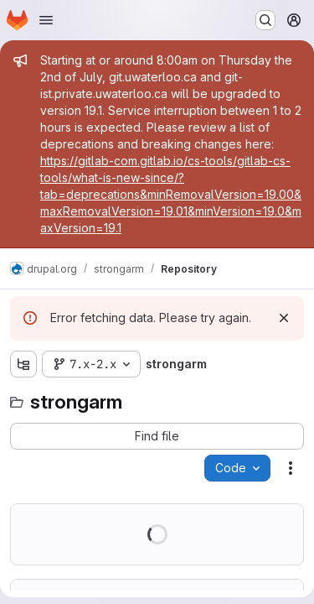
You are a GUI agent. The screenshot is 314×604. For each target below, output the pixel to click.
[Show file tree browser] (23, 364)
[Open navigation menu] (46, 20)
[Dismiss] (284, 318)
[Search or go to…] (265, 20)
